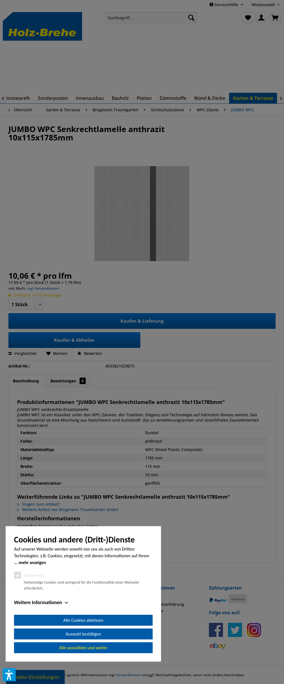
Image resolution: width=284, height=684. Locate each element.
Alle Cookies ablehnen (83, 620)
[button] (9, 674)
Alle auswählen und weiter (83, 647)
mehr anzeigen (32, 562)
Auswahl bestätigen (83, 634)
